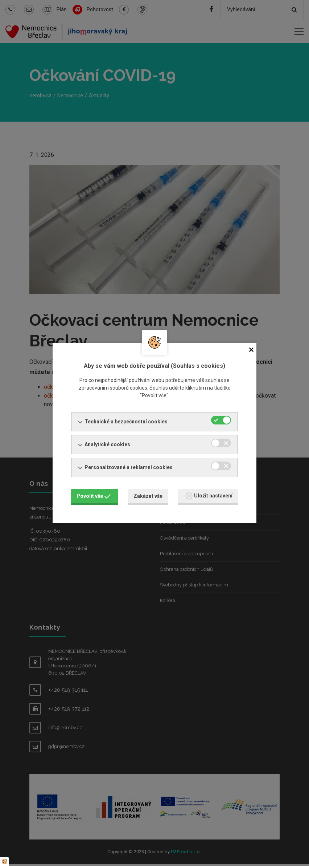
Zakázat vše (147, 495)
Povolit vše (94, 495)
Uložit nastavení (208, 495)
